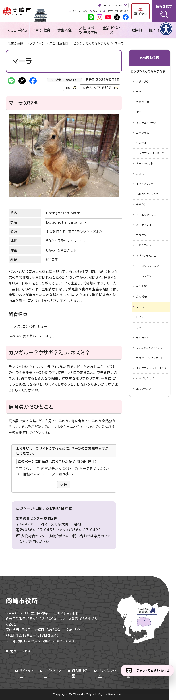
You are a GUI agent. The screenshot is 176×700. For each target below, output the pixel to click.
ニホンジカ (142, 102)
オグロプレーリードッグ (150, 153)
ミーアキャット (144, 163)
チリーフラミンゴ (146, 255)
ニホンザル (143, 133)
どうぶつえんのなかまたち (91, 43)
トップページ (36, 43)
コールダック (143, 276)
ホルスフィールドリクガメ (151, 368)
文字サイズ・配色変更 (118, 11)
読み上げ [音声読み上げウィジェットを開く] (97, 11)
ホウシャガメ (144, 389)
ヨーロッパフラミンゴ (149, 266)
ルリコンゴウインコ (147, 194)
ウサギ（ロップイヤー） (149, 358)
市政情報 (134, 30)
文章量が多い (62, 474)
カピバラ (141, 174)
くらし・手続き (17, 30)
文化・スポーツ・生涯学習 (88, 30)
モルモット (142, 337)
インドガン (142, 286)
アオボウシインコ (146, 215)
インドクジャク (144, 184)
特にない (26, 468)
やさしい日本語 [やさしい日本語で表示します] (80, 11)
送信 (63, 484)
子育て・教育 (41, 30)
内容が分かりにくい (56, 468)
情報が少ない (33, 474)
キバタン (141, 204)
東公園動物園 (58, 43)
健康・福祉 (64, 30)
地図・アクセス (20, 651)
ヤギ (139, 327)
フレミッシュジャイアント (150, 348)
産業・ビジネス (111, 30)
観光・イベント (158, 30)
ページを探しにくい (94, 468)
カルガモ (141, 296)
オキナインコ (143, 225)
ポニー (140, 112)
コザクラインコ (145, 245)
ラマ (138, 92)
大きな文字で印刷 (97, 87)
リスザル (141, 143)
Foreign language (113, 5)
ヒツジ (140, 317)
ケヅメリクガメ (145, 378)
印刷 (68, 88)
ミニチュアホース (146, 122)
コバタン (141, 235)
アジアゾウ (142, 81)
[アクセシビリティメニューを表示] (166, 28)
